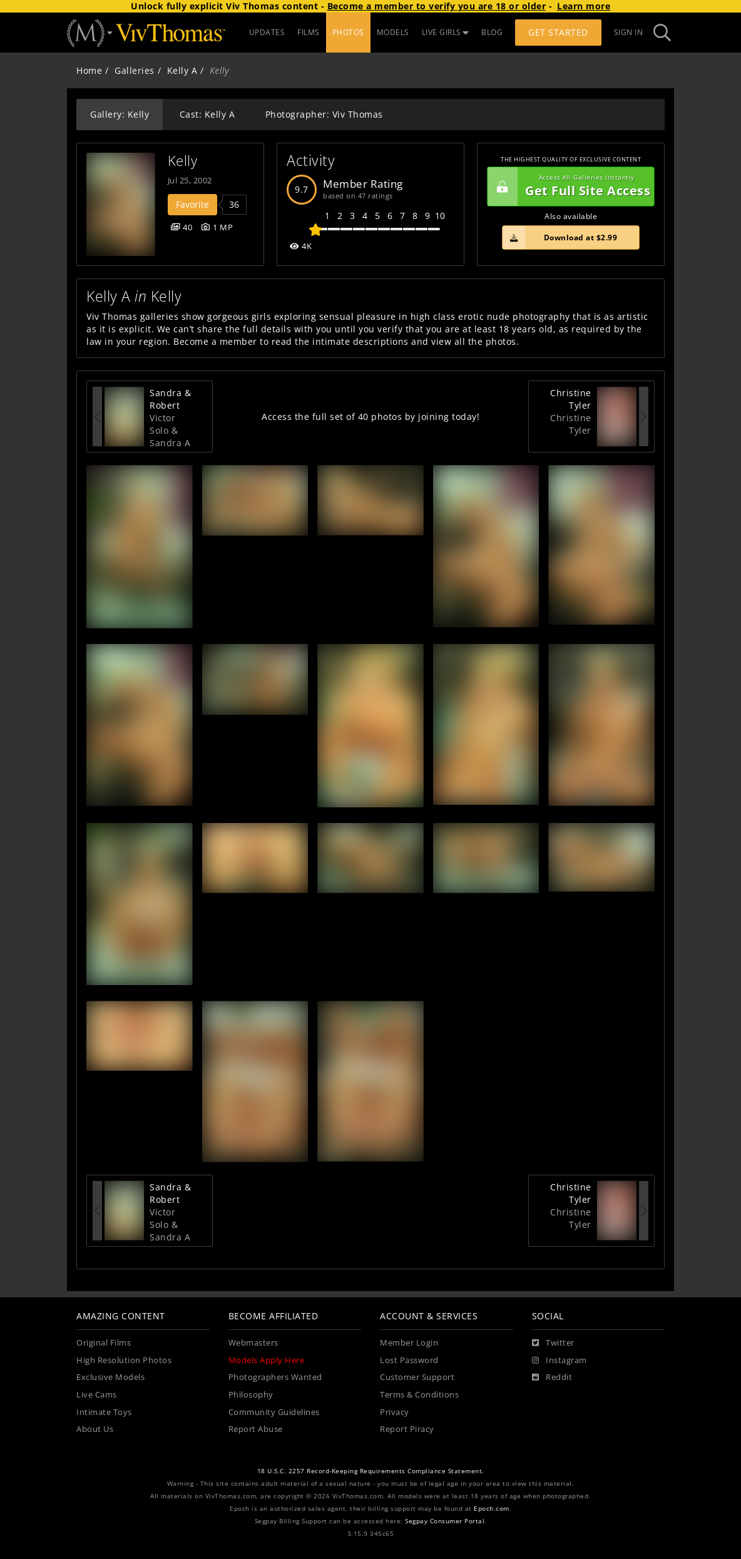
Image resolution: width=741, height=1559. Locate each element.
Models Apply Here (266, 1360)
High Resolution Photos (123, 1360)
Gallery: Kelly (119, 114)
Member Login (409, 1342)
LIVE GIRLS (445, 32)
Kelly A (182, 70)
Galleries (135, 70)
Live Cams (96, 1394)
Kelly (183, 160)
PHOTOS (348, 32)
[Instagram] (559, 1360)
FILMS (308, 32)
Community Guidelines (274, 1412)
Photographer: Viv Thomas (324, 114)
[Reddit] (552, 1377)
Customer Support (417, 1377)
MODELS (393, 32)
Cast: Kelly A (207, 114)
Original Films (103, 1342)
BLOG (492, 32)
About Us (94, 1429)
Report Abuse (255, 1429)
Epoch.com (491, 1509)
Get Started (558, 32)
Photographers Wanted (275, 1377)
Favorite (192, 204)
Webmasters (253, 1342)
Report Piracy (407, 1429)
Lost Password (409, 1360)
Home (89, 70)
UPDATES (267, 32)
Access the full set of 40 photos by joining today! (370, 416)
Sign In (628, 32)
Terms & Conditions (419, 1394)
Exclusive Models (110, 1377)
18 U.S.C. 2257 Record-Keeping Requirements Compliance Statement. (370, 1471)
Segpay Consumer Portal (444, 1521)
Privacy (394, 1412)
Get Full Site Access (569, 186)
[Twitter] (553, 1343)
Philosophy (250, 1394)
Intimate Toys (104, 1412)
